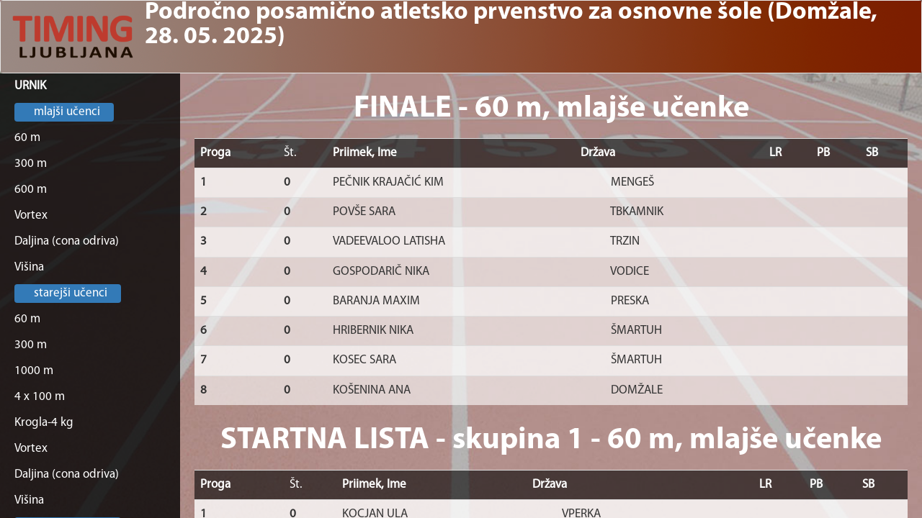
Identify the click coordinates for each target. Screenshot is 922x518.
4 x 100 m (39, 397)
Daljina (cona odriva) (66, 241)
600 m (30, 189)
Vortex (31, 215)
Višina (29, 267)
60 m (27, 138)
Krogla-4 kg (43, 423)
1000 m (33, 371)
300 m (30, 164)
